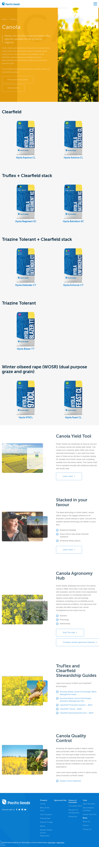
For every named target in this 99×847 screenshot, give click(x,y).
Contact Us (87, 829)
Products (43, 800)
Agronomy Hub (60, 800)
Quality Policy (60, 842)
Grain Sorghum (46, 814)
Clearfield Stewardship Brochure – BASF (77, 714)
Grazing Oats (45, 818)
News (85, 818)
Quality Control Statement (70, 782)
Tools (85, 800)
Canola (42, 804)
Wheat (42, 826)
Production (73, 816)
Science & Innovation (73, 801)
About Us (86, 821)
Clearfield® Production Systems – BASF (76, 706)
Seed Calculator (89, 804)
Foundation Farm (75, 806)
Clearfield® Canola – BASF (71, 710)
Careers (86, 825)
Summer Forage (46, 822)
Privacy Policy (52, 842)
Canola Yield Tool (89, 814)
